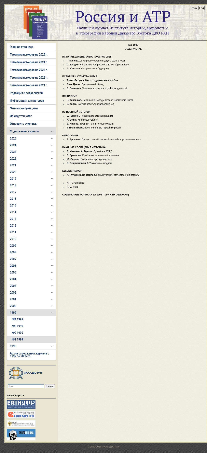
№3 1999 (17, 326)
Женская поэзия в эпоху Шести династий (97, 88)
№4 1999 (17, 319)
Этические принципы (24, 108)
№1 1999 (17, 339)
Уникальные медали (89, 163)
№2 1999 (17, 332)
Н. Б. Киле (72, 186)
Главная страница (21, 46)
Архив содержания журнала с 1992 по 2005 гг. (29, 355)
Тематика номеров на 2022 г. (29, 77)
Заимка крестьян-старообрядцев (90, 104)
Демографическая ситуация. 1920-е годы (96, 60)
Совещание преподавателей (89, 159)
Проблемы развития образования (93, 155)
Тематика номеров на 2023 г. (29, 70)
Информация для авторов (27, 100)
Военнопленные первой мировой (94, 127)
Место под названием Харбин (92, 80)
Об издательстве (21, 116)
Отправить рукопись (23, 123)
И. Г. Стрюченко (75, 182)
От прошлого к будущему (88, 68)
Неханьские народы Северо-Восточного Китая (100, 100)
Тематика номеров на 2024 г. (29, 62)
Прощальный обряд (85, 84)
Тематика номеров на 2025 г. (29, 54)
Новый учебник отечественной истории (103, 175)
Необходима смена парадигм (90, 115)
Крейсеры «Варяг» (82, 119)
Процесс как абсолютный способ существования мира (104, 139)
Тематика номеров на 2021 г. (29, 85)
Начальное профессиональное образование (98, 64)
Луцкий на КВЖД (89, 151)
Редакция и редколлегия (26, 93)
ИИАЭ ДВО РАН (24, 372)
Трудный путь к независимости (90, 123)
